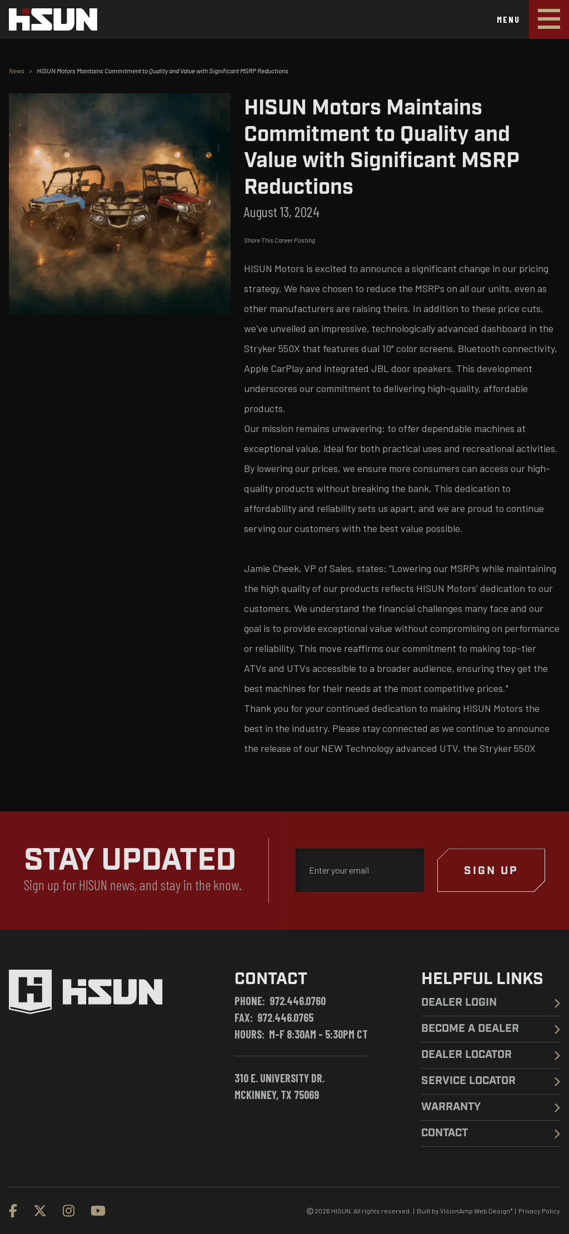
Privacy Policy (539, 1211)
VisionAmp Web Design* (476, 1211)
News (16, 70)
